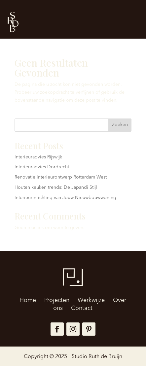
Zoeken (120, 124)
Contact (81, 308)
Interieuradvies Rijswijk (38, 157)
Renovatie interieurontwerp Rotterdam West (61, 177)
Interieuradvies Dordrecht (42, 167)
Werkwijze (91, 300)
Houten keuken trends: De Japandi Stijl (56, 187)
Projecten (56, 300)
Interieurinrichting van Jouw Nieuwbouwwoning (65, 197)
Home (27, 300)
